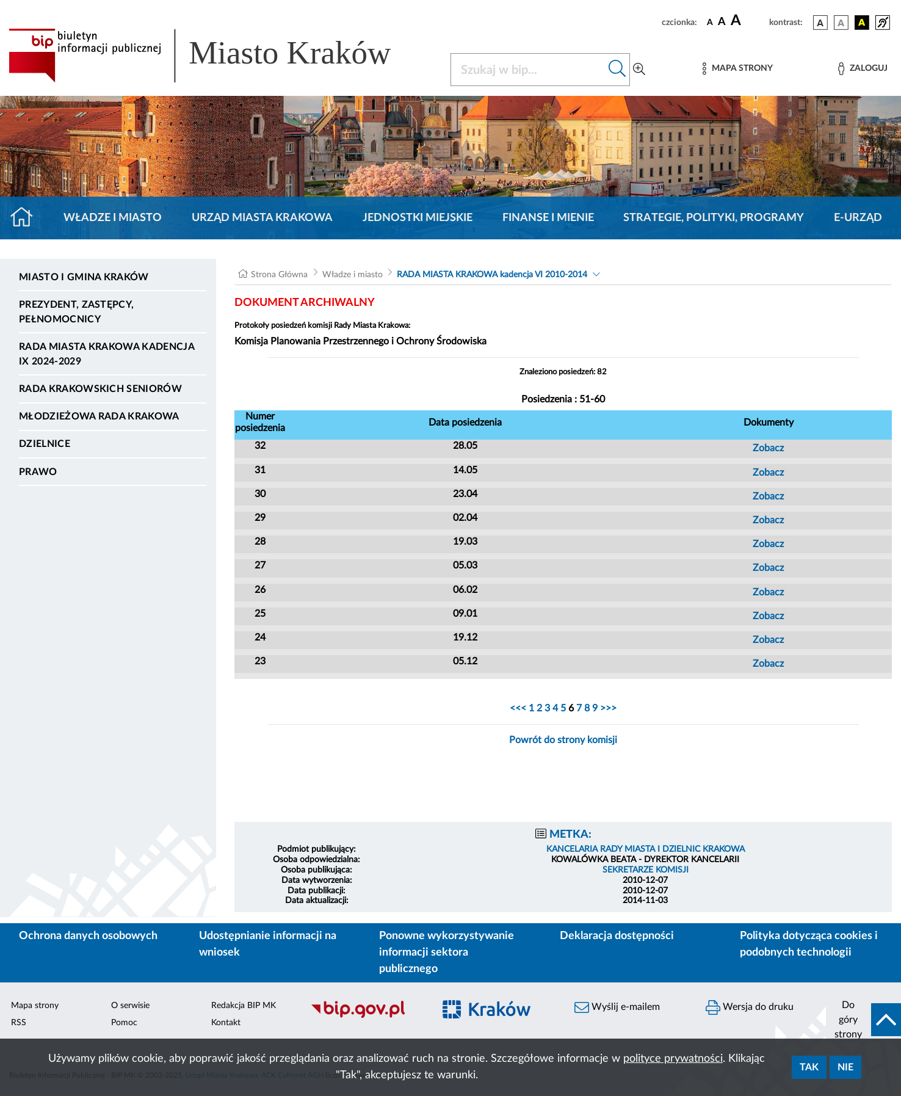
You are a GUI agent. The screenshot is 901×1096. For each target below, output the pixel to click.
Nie (845, 1067)
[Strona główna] (26, 217)
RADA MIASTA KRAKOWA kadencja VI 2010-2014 (492, 274)
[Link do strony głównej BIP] (217, 55)
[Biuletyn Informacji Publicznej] (365, 1016)
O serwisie (130, 1005)
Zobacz (768, 448)
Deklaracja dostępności (617, 936)
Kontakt (226, 1022)
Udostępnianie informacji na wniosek (267, 944)
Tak (809, 1067)
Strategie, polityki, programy (713, 217)
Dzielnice (44, 444)
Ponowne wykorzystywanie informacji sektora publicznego (446, 952)
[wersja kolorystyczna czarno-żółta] (862, 22)
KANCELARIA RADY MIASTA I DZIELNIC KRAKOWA (645, 849)
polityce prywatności (673, 1058)
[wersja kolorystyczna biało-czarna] (841, 22)
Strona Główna (279, 274)
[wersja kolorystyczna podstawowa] (820, 22)
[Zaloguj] (862, 68)
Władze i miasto (112, 217)
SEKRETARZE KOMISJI (645, 870)
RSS (18, 1022)
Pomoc (124, 1022)
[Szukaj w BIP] (528, 69)
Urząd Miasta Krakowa (262, 217)
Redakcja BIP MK (243, 1005)
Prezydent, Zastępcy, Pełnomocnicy (76, 312)
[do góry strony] (863, 1020)
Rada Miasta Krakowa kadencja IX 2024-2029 (106, 354)
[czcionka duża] (748, 21)
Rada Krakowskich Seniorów (100, 389)
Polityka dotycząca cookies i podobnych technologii (809, 944)
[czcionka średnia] (722, 22)
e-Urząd (858, 217)
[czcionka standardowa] (710, 22)
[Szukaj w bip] (617, 69)
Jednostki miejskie (417, 217)
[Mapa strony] (737, 68)
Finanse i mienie (548, 217)
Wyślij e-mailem (617, 1007)
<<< (519, 708)
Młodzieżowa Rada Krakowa (99, 416)
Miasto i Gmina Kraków (84, 277)
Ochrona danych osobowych (88, 936)
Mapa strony (35, 1005)
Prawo (38, 472)
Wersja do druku (750, 1007)
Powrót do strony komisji (563, 740)
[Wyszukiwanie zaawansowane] (639, 70)
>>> (607, 708)
